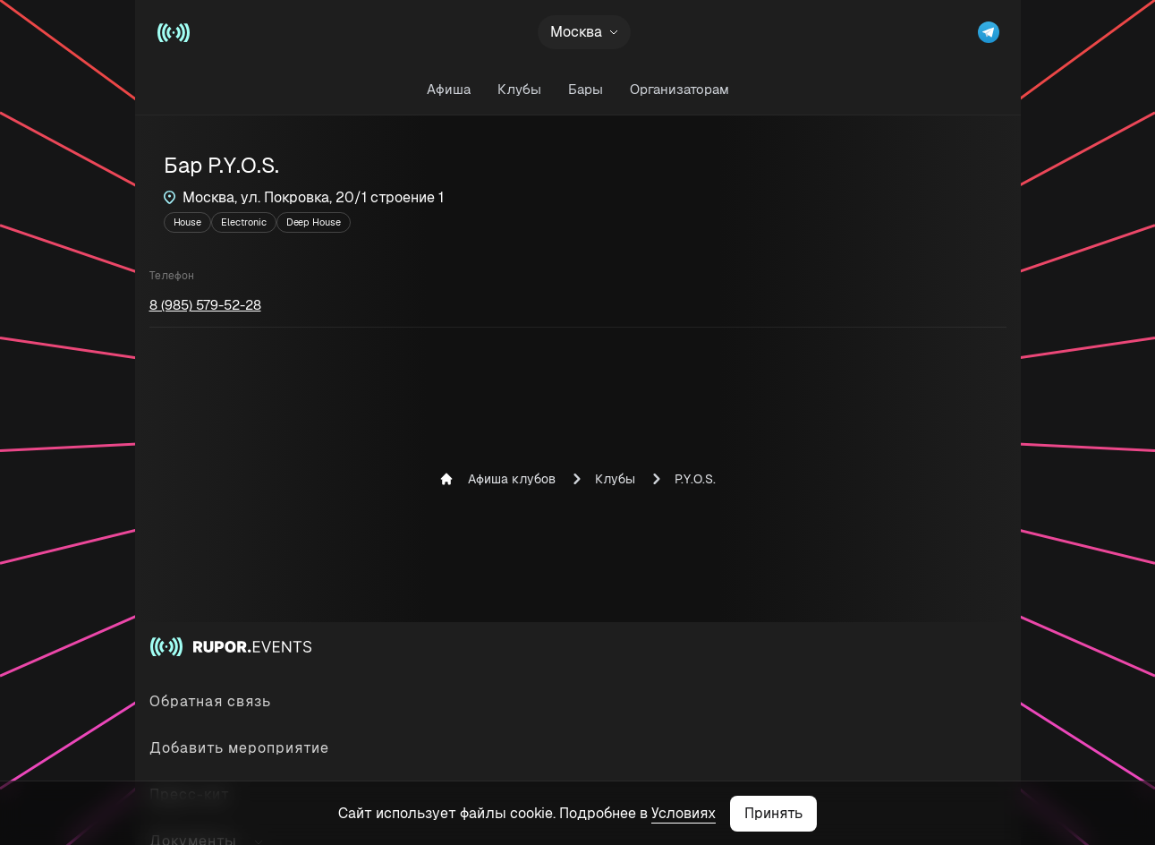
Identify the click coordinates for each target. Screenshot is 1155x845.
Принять (773, 813)
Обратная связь (210, 701)
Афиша (449, 89)
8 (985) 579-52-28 (205, 304)
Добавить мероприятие (239, 747)
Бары (585, 89)
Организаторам (679, 89)
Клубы (519, 89)
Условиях (683, 813)
